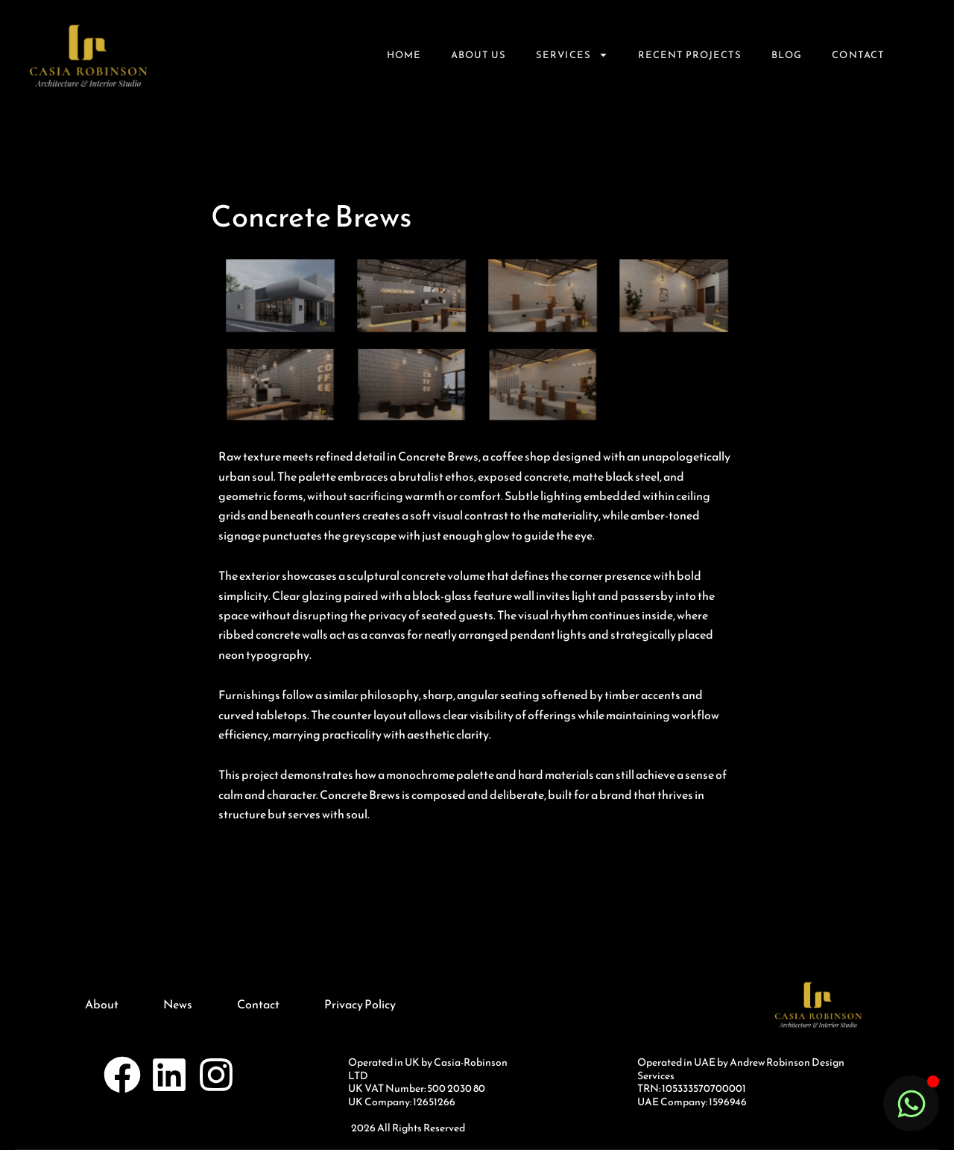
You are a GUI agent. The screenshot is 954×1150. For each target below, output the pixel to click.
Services (571, 54)
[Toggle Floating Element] (911, 1103)
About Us (478, 55)
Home (404, 55)
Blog (786, 55)
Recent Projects (690, 55)
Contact (858, 55)
